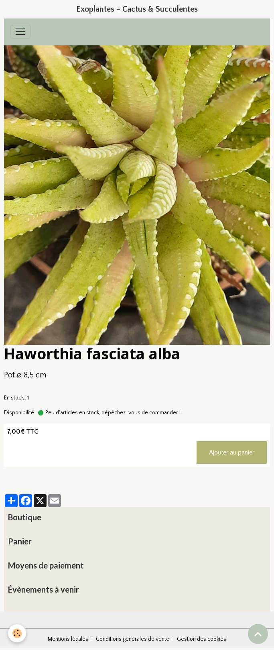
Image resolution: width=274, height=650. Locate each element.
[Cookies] (17, 633)
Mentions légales (68, 639)
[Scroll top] (258, 634)
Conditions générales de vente (132, 639)
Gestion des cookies (201, 639)
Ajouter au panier (231, 452)
